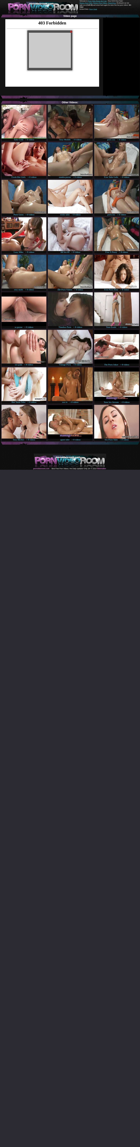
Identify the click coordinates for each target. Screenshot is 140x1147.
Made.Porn (112, 3)
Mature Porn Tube (86, 3)
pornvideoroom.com (41, 469)
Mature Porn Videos (100, 3)
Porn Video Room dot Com (97, 1)
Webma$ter (101, 469)
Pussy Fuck (93, 9)
